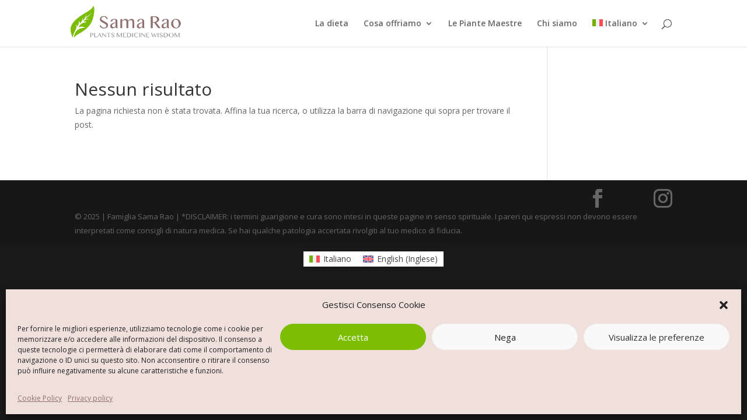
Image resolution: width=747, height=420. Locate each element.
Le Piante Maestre (485, 24)
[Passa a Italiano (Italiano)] (330, 259)
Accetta (353, 337)
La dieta (331, 24)
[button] (723, 305)
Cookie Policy (40, 398)
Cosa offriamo (392, 24)
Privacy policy (90, 398)
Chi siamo (557, 24)
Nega (505, 337)
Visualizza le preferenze (656, 337)
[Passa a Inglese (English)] (400, 259)
